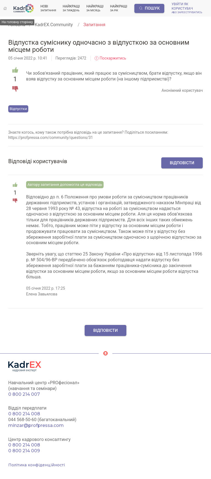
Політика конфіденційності (36, 464)
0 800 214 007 (24, 394)
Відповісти (182, 162)
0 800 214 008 (24, 413)
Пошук (149, 8)
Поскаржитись (110, 58)
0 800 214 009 (24, 450)
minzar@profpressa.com (36, 425)
